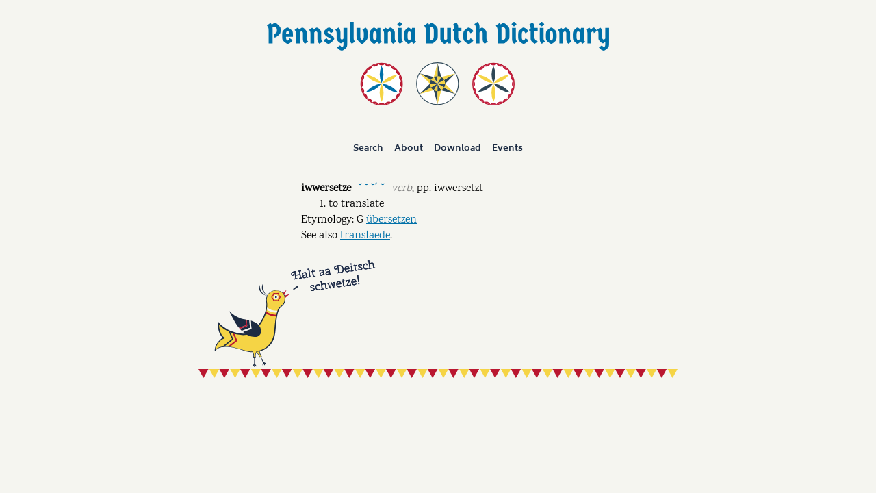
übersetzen (391, 220)
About (408, 147)
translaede (365, 236)
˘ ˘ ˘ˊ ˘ (371, 187)
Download (457, 147)
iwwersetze (326, 189)
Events (507, 147)
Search (368, 147)
